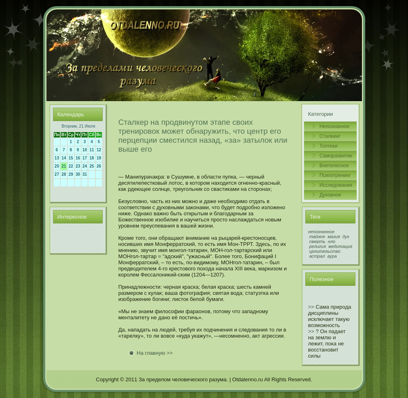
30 (78, 174)
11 (91, 150)
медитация (340, 246)
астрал (317, 256)
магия (334, 236)
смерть (317, 241)
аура (332, 256)
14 (64, 158)
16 (78, 158)
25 (91, 166)
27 (57, 174)
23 (78, 166)
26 (99, 166)
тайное (317, 236)
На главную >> (155, 353)
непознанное (321, 231)
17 (84, 158)
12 (99, 150)
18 (91, 158)
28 (64, 174)
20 (57, 166)
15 (70, 158)
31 (84, 174)
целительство (324, 251)
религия (317, 246)
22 (70, 166)
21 (64, 166)
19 (99, 158)
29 (70, 174)
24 (84, 166)
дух (345, 236)
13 (57, 158)
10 (84, 150)
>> (311, 307)
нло (331, 241)
